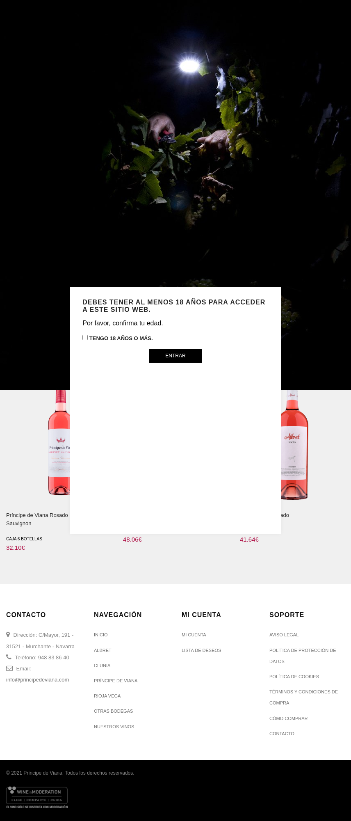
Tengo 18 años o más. (117, 338)
